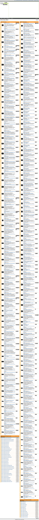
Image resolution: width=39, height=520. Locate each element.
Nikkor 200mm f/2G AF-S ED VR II (28, 348)
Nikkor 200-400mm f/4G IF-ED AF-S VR (6, 481)
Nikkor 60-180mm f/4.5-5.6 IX (5, 470)
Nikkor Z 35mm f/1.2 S (26, 173)
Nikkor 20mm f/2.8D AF (26, 60)
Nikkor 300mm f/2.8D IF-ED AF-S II (28, 364)
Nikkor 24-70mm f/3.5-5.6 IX (5, 446)
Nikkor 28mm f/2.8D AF (26, 115)
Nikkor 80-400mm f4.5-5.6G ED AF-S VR (9, 394)
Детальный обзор (6, 38)
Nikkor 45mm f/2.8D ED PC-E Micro (28, 193)
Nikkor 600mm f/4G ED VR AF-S (27, 454)
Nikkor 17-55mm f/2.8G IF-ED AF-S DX (9, 141)
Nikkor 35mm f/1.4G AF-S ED (27, 153)
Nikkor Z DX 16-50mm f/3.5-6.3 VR (9, 105)
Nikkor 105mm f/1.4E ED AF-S (27, 309)
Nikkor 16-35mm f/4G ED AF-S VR (9, 100)
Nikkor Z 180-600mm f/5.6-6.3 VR (8, 418)
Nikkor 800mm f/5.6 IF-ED (27, 479)
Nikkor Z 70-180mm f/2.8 (7, 319)
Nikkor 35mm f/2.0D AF (26, 145)
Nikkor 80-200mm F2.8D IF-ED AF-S (6, 480)
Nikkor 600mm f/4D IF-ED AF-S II (27, 449)
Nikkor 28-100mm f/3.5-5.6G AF (5, 454)
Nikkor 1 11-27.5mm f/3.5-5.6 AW (8, 73)
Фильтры (12, 18)
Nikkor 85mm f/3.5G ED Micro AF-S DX (28, 277)
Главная (1, 18)
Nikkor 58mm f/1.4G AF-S (26, 239)
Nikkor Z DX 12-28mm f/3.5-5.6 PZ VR (28, 23)
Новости (4, 18)
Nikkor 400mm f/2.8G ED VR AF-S (28, 395)
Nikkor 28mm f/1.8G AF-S (26, 122)
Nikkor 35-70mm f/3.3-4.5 (4, 461)
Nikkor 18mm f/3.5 (23, 503)
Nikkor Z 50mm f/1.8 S (26, 219)
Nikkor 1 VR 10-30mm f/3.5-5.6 (8, 46)
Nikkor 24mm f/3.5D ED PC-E (27, 75)
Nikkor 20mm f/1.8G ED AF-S (27, 64)
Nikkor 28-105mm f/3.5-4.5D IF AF (6, 455)
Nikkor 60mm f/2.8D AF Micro (27, 253)
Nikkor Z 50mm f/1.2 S (26, 224)
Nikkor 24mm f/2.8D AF (26, 80)
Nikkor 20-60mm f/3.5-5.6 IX (5, 443)
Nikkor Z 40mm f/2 (26, 188)
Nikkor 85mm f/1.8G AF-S (26, 272)
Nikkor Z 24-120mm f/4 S (7, 276)
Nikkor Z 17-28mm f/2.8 (7, 131)
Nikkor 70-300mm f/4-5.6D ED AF (5, 477)
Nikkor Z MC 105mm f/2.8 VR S (27, 315)
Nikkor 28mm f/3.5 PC (26, 119)
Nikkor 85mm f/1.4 (23, 507)
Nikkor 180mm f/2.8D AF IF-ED (27, 333)
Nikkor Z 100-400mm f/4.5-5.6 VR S (9, 400)
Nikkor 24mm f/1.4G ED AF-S (27, 83)
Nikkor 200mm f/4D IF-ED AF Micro (28, 343)
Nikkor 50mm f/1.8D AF (26, 202)
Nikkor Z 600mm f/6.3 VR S (27, 473)
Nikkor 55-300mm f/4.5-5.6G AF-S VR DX (6, 469)
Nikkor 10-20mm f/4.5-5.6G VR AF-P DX (9, 35)
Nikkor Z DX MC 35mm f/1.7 (27, 178)
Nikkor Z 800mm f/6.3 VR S (27, 490)
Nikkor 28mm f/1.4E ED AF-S (27, 127)
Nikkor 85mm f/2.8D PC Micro (27, 261)
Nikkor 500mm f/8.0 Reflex (24, 515)
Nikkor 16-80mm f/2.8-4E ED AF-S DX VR (9, 117)
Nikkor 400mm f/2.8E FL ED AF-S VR (28, 401)
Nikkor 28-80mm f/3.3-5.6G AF (5, 451)
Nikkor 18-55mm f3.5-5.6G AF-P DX (9, 166)
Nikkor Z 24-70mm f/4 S (7, 236)
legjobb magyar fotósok (25, 0)
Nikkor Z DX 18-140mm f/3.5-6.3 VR (9, 198)
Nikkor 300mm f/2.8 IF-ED (27, 360)
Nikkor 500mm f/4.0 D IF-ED (24, 514)
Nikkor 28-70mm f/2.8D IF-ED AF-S (6, 450)
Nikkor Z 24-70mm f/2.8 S (7, 241)
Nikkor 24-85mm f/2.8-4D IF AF (5, 447)
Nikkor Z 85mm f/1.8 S (26, 288)
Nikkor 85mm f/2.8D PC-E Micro (27, 257)
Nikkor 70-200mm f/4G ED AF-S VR (9, 331)
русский (36, 18)
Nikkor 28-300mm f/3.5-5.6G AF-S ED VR (9, 298)
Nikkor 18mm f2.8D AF (24, 504)
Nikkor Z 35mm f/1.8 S (26, 163)
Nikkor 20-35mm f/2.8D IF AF (5, 442)
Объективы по (8, 18)
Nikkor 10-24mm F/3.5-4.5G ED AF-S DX (9, 40)
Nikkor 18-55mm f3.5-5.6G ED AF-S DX (9, 152)
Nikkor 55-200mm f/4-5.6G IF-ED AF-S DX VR (7, 466)
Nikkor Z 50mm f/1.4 (26, 234)
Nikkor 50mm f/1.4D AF (26, 206)
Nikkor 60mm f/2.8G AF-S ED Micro (28, 248)
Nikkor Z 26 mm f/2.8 (26, 103)
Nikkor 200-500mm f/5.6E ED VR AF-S (9, 430)
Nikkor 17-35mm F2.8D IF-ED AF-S (9, 136)
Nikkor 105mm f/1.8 (23, 508)
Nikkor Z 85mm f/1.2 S (26, 293)
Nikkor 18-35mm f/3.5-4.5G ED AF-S (9, 147)
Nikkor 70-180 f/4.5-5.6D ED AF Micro (6, 473)
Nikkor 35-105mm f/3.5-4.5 (5, 462)
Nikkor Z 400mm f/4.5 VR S (27, 414)
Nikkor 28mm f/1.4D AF (26, 108)
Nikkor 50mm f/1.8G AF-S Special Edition (29, 214)
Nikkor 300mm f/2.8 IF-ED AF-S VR (28, 354)
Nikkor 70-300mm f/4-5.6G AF (8, 355)
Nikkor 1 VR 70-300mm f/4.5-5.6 (8, 366)
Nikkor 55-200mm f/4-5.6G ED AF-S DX (6, 465)
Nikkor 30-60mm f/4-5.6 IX (4, 458)
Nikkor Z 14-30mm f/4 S (7, 95)
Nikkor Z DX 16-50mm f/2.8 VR (8, 111)
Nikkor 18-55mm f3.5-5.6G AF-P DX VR (9, 161)
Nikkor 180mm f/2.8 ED (24, 511)
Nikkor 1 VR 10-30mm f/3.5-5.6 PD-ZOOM (9, 50)
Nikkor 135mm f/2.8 (26, 324)
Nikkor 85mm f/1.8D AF (26, 269)
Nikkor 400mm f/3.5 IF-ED (27, 391)
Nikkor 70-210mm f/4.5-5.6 (5, 476)
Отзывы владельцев (10, 38)
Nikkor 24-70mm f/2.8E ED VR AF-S (9, 229)
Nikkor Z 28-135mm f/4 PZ (7, 293)
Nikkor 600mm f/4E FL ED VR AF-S (28, 460)
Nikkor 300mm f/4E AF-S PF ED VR (28, 380)
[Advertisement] (22, 7)
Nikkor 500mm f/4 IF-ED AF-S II (27, 420)
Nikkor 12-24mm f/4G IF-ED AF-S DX (9, 78)
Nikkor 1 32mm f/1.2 (26, 137)
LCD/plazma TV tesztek (36, 0)
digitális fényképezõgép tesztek (19, 0)
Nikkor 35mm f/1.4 (25, 142)
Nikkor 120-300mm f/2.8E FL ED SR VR (9, 404)
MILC (15, 0)
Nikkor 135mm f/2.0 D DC (26, 321)
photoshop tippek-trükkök (30, 0)
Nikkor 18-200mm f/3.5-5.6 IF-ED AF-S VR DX (7, 439)
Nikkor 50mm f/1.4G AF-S (26, 210)
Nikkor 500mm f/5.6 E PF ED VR (27, 437)
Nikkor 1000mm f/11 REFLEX (27, 496)
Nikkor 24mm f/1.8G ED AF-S (27, 88)
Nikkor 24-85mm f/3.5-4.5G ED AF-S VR (9, 252)
